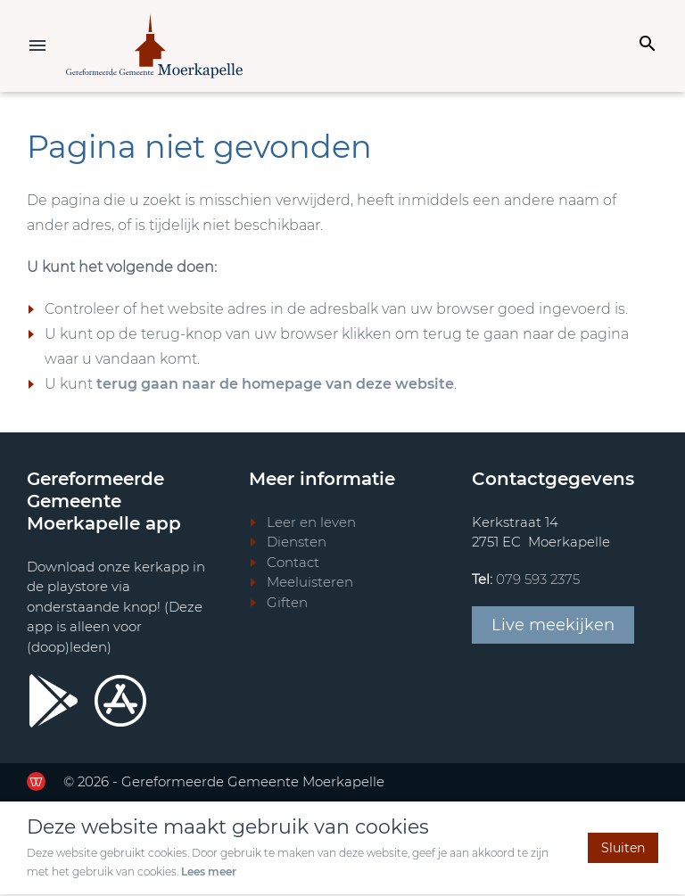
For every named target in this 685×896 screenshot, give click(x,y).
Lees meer (208, 873)
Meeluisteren (310, 583)
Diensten (296, 543)
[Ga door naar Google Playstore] (53, 702)
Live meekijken (553, 627)
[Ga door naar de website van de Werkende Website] (36, 783)
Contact (293, 563)
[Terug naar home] (156, 46)
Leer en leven (311, 523)
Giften (287, 604)
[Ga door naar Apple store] (120, 702)
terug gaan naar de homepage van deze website (275, 385)
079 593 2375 (538, 580)
